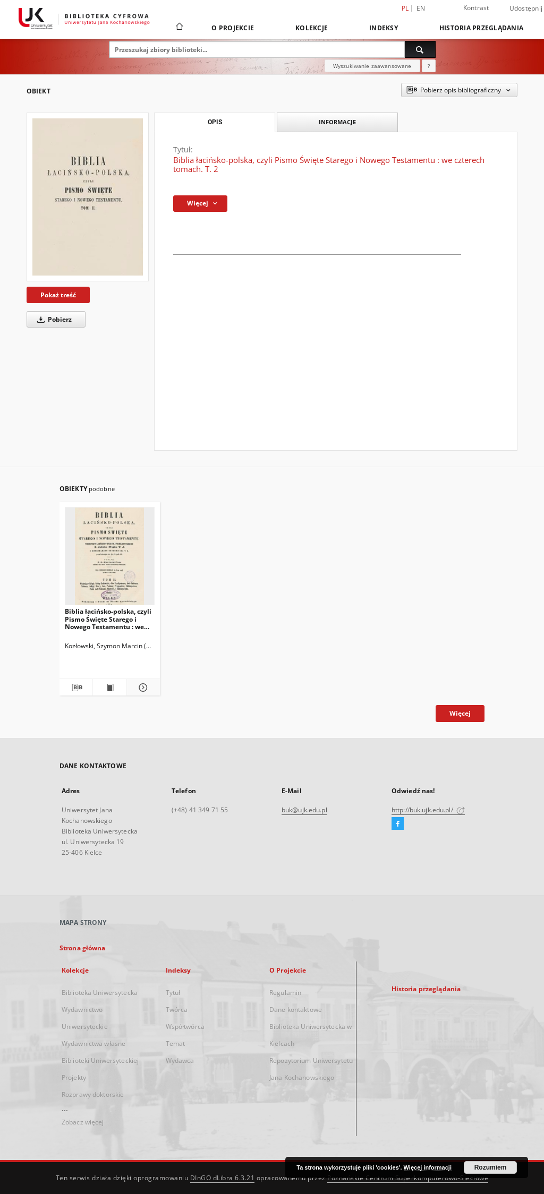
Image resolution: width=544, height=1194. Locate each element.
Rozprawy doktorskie (93, 1094)
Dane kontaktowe (295, 1009)
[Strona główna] (179, 27)
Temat (175, 1043)
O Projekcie (232, 27)
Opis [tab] (215, 122)
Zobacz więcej (83, 1122)
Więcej (460, 713)
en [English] (421, 8)
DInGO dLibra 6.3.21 (222, 1177)
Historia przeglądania (481, 27)
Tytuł (173, 992)
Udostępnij (526, 8)
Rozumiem (490, 1167)
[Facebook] (398, 824)
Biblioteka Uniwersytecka (100, 992)
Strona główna (83, 947)
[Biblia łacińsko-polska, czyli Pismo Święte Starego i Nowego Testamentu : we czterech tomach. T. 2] (87, 197)
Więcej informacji (428, 1167)
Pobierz (52, 319)
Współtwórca (185, 1026)
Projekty (74, 1077)
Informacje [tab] (337, 122)
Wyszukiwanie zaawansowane (372, 66)
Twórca (177, 1009)
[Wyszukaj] (420, 49)
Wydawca (180, 1060)
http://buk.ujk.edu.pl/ (428, 809)
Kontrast (476, 7)
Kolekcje (311, 27)
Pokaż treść (58, 294)
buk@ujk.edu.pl (304, 809)
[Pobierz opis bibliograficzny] (76, 687)
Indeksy (383, 27)
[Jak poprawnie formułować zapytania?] (429, 65)
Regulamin (285, 992)
